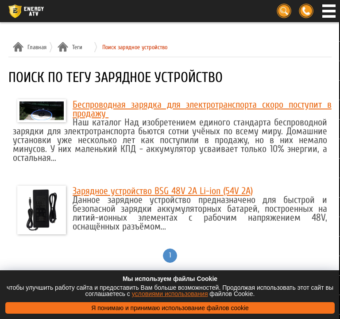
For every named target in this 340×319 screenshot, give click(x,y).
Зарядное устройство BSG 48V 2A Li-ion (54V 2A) (163, 191)
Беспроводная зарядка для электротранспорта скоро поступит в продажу (202, 109)
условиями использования (170, 293)
